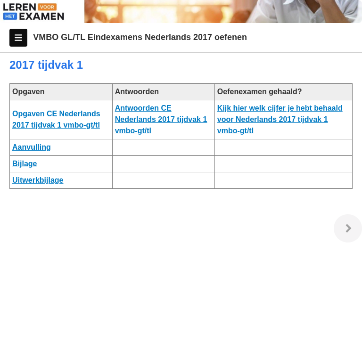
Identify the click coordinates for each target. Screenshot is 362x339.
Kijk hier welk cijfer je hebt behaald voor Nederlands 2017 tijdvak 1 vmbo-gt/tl (280, 119)
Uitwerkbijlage (37, 180)
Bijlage (24, 164)
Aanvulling (31, 147)
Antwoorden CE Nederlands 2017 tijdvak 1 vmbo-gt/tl (161, 119)
